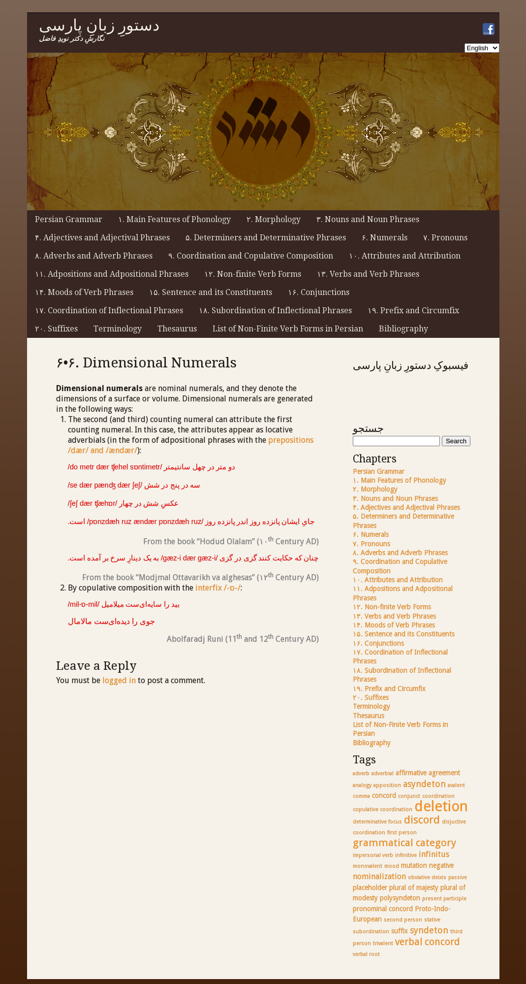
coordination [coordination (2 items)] (438, 796)
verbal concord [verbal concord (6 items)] (427, 942)
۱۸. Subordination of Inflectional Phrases (275, 310)
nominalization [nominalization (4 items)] (379, 876)
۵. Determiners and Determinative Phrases (266, 237)
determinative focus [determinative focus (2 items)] (377, 822)
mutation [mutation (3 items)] (414, 865)
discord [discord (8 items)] (422, 820)
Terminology (117, 328)
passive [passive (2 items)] (457, 877)
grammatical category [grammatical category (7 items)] (404, 843)
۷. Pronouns (445, 237)
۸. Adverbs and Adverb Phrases (94, 256)
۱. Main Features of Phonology (174, 219)
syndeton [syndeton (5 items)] (429, 930)
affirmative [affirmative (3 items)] (411, 773)
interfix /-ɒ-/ (218, 587)
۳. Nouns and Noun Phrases (367, 219)
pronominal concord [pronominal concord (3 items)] (383, 909)
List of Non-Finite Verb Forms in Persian (288, 328)
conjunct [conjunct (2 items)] (409, 796)
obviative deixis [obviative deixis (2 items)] (427, 877)
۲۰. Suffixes (56, 328)
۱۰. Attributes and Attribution (405, 256)
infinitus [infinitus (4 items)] (434, 854)
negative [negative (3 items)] (441, 865)
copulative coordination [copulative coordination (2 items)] (382, 809)
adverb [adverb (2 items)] (361, 773)
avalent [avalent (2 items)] (456, 785)
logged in (119, 680)
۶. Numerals (384, 237)
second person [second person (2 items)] (403, 920)
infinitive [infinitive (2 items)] (406, 855)
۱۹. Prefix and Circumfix (413, 310)
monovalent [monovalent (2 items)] (367, 866)
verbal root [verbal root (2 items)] (366, 954)
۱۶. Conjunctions (318, 292)
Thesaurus (177, 328)
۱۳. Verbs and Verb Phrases (368, 274)
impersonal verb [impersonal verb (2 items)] (373, 855)
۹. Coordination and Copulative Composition (250, 256)
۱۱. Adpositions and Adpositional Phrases (111, 274)
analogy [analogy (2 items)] (362, 785)
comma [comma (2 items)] (361, 796)
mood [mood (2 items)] (391, 866)
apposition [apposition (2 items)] (387, 785)
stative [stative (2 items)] (432, 920)
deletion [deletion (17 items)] (441, 806)
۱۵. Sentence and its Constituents (210, 292)
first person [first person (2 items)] (402, 832)
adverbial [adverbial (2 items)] (382, 773)
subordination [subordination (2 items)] (371, 931)
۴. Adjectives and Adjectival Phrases (102, 237)
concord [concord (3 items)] (384, 795)
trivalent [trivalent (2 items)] (383, 943)
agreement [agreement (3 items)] (444, 773)
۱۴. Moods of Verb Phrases (84, 292)
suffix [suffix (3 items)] (399, 931)
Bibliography (403, 328)
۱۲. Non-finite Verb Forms (252, 274)
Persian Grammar (68, 219)
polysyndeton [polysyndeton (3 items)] (400, 898)
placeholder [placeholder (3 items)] (370, 887)
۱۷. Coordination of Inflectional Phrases (109, 310)
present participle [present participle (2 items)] (444, 898)
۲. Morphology (274, 219)
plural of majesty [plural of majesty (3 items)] (413, 887)
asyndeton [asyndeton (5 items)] (424, 784)
